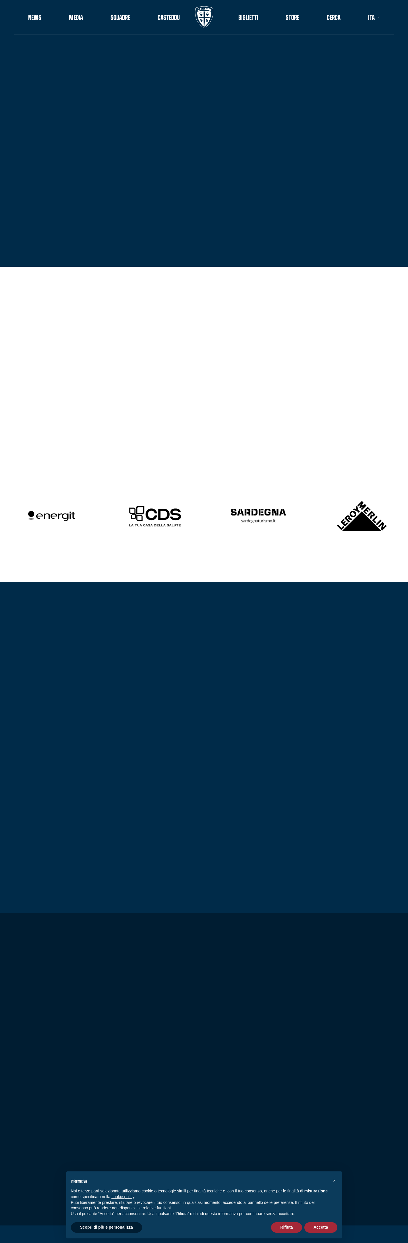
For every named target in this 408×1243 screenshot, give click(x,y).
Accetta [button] (321, 1227)
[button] (334, 1180)
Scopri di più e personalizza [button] (106, 1227)
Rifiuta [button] (286, 1227)
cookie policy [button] (122, 1196)
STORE (292, 17)
